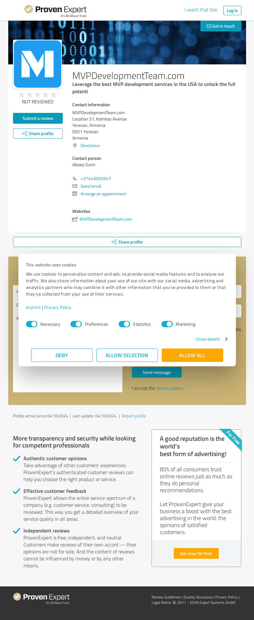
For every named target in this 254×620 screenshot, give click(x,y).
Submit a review (38, 118)
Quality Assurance (198, 597)
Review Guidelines (166, 597)
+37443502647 (96, 178)
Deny (61, 355)
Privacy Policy (63, 307)
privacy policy (170, 388)
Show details (202, 339)
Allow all (192, 355)
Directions (90, 145)
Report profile (134, 416)
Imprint (38, 307)
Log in (232, 10)
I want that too (201, 9)
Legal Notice (161, 602)
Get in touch (221, 26)
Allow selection (127, 355)
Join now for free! (196, 553)
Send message (157, 372)
